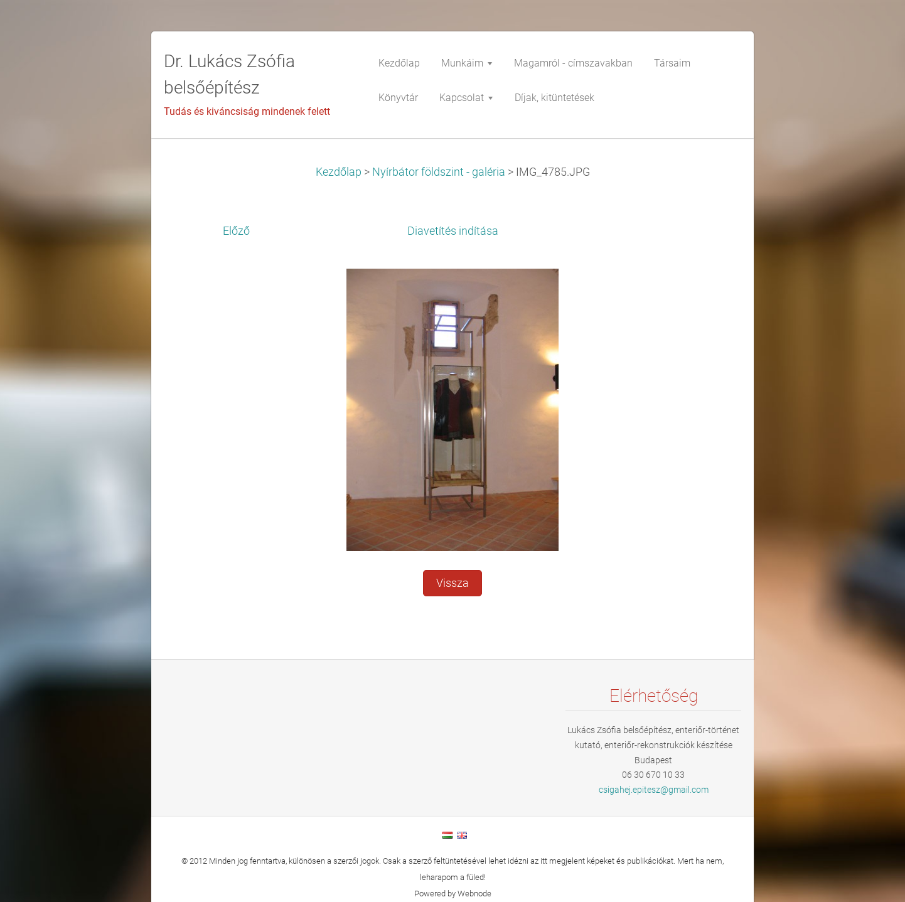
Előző (236, 231)
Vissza (452, 583)
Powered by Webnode (452, 893)
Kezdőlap (338, 172)
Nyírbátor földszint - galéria (438, 172)
